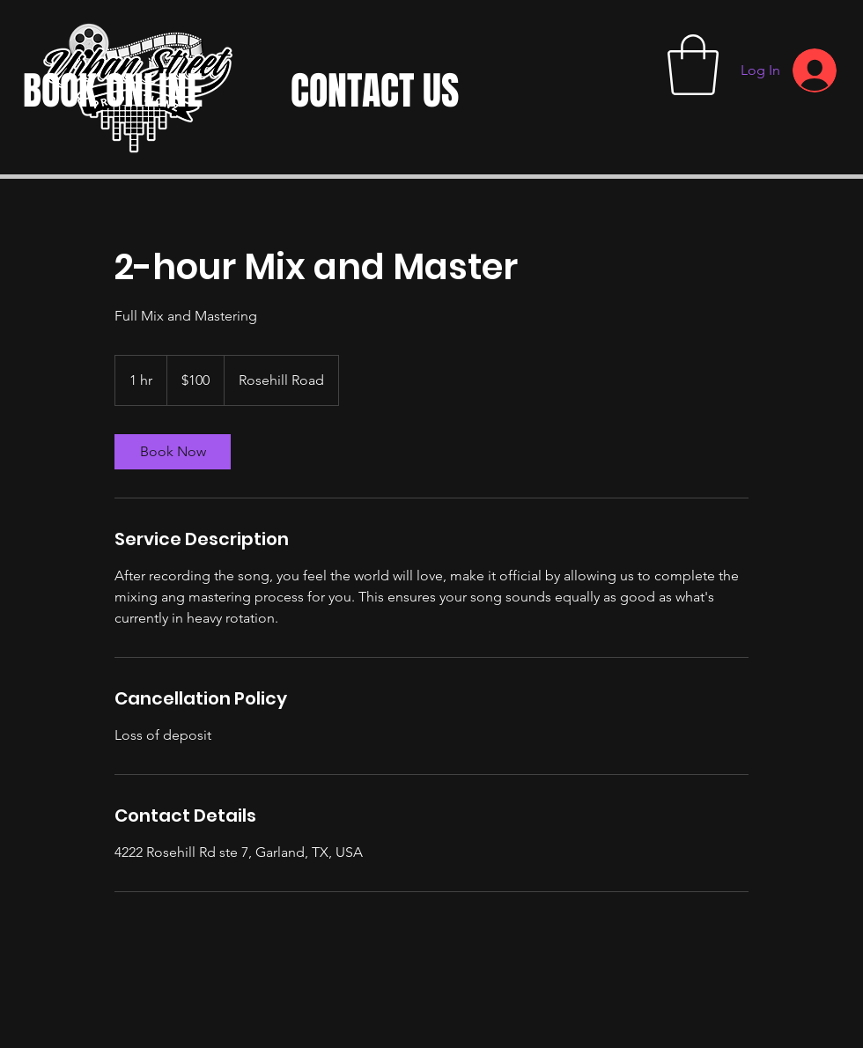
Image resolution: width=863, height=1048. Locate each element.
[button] (693, 64)
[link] (172, 451)
